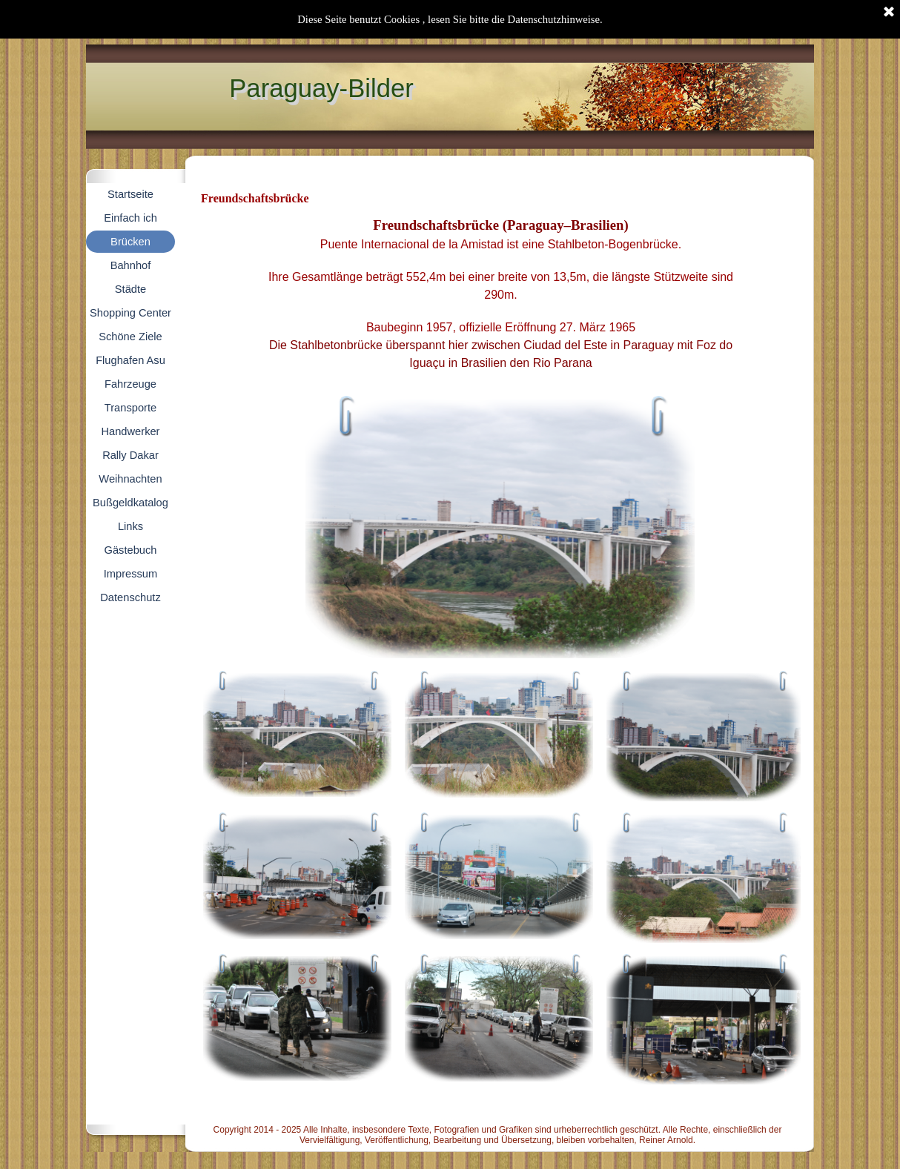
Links (130, 526)
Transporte (130, 408)
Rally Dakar (130, 455)
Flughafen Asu (130, 360)
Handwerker (130, 431)
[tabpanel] (500, 301)
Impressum (130, 574)
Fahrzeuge (130, 384)
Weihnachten (130, 479)
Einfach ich (130, 218)
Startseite (130, 194)
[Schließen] (888, 12)
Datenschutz (130, 597)
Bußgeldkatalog (130, 503)
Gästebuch (131, 550)
